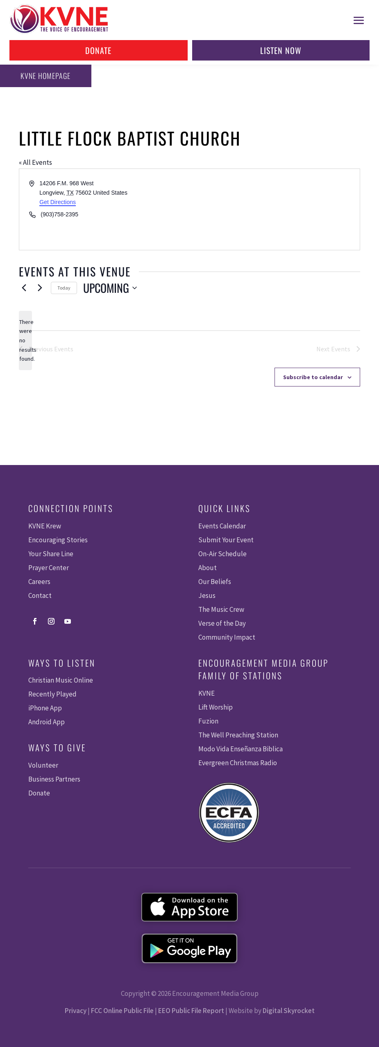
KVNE (206, 693)
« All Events (35, 162)
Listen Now (281, 50)
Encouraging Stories (58, 539)
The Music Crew (221, 609)
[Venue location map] (274, 209)
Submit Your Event (226, 539)
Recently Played (52, 694)
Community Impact (226, 637)
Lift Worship (215, 707)
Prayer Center (48, 567)
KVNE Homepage (44, 75)
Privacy (75, 1010)
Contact (40, 595)
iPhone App (45, 707)
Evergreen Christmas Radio (237, 762)
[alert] (25, 340)
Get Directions (57, 202)
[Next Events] (40, 288)
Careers (39, 581)
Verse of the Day (222, 623)
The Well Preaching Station (238, 734)
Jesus (207, 595)
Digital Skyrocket (289, 1010)
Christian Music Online (60, 680)
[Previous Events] (24, 288)
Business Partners (54, 779)
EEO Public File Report (191, 1010)
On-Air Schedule (222, 553)
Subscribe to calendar (313, 377)
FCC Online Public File (122, 1010)
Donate (98, 50)
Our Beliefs (214, 581)
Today (63, 288)
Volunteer (43, 765)
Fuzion (208, 721)
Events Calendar (222, 525)
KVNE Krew (44, 525)
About (207, 567)
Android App (46, 721)
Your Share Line (50, 553)
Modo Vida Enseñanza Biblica (240, 748)
